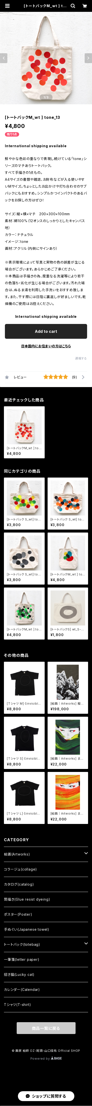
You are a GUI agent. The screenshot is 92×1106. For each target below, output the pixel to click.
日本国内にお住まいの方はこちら (46, 346)
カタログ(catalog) (19, 884)
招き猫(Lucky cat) (19, 974)
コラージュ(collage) (20, 869)
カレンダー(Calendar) (22, 989)
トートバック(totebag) (22, 944)
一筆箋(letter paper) (21, 959)
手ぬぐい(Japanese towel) (26, 929)
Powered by (46, 1058)
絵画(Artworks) (17, 854)
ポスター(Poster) (18, 914)
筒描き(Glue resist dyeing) (27, 899)
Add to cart (46, 331)
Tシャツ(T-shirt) (17, 1004)
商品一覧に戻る (46, 1028)
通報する (81, 358)
